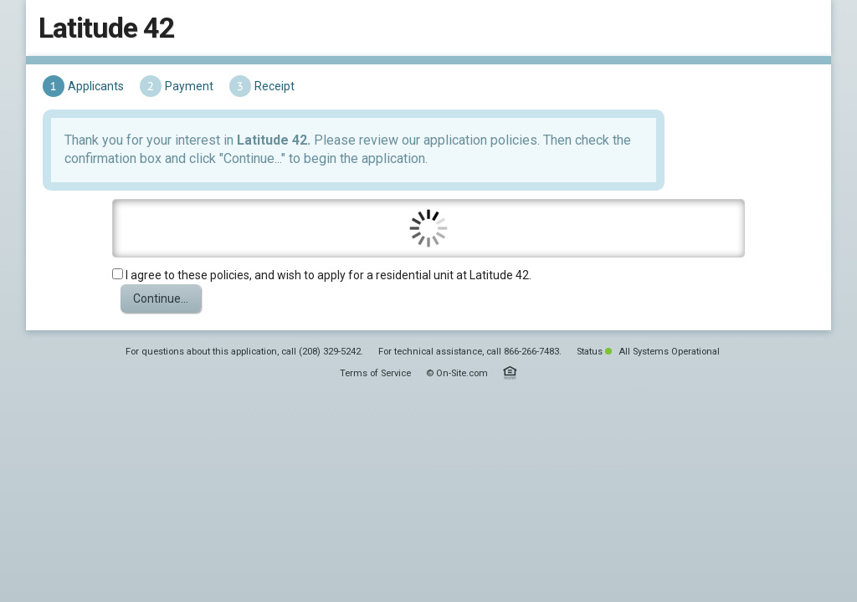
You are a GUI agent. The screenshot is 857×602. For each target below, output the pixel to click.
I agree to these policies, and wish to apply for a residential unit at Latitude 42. (319, 279)
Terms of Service (375, 477)
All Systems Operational (662, 456)
